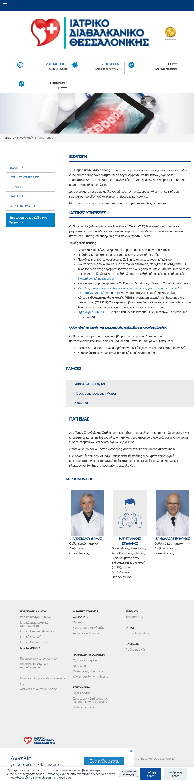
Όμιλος (77, 622)
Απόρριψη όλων (175, 774)
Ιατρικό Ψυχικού (30, 637)
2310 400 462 (111, 64)
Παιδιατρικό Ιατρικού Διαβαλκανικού (34, 665)
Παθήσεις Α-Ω (135, 649)
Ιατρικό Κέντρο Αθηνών (35, 617)
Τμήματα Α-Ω (134, 617)
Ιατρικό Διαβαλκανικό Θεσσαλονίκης (34, 624)
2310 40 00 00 (56, 64)
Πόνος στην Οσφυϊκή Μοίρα (95, 393)
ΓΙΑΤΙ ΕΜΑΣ (17, 196)
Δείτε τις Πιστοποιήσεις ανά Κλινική (151, 758)
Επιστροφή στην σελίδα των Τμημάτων (28, 220)
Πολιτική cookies (84, 707)
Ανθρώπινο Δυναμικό (87, 633)
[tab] (130, 384)
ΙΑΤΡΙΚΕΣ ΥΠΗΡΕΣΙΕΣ (24, 177)
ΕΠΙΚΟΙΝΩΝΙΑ (58, 83)
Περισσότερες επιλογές (128, 773)
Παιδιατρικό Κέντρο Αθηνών (39, 658)
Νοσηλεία (79, 666)
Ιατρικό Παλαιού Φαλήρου (37, 631)
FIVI (22, 683)
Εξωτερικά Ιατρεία (85, 660)
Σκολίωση (81, 402)
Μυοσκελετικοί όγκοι (89, 384)
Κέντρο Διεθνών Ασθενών (90, 677)
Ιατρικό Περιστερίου (33, 642)
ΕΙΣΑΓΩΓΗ (16, 167)
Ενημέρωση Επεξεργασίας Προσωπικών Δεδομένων (90, 700)
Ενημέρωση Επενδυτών (88, 628)
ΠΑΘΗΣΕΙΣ (16, 187)
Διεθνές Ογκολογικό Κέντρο (38, 689)
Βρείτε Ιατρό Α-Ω (137, 633)
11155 (172, 64)
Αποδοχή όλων (150, 774)
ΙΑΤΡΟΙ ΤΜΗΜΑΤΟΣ (22, 206)
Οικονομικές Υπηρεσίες (88, 671)
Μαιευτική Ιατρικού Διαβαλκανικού (43, 678)
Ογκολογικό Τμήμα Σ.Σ (92, 312)
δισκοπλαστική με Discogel (96, 278)
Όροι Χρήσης (81, 693)
